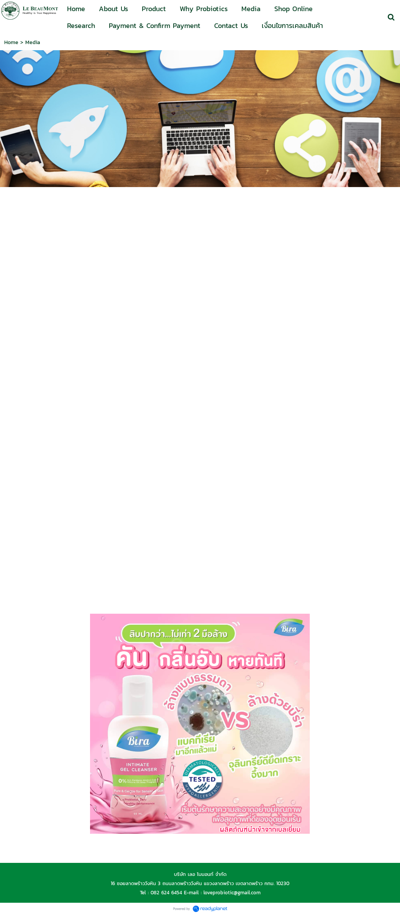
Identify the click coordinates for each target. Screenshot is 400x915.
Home (11, 42)
